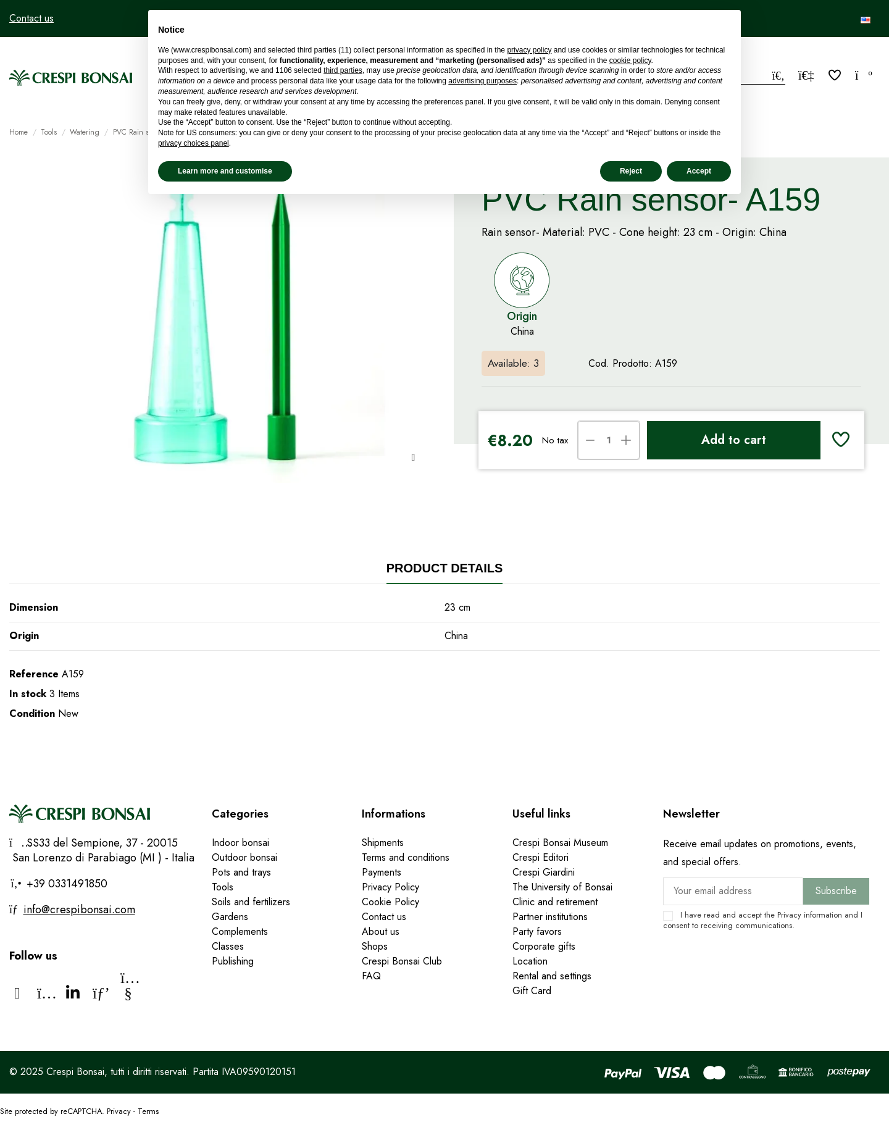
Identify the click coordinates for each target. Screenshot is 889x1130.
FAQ (371, 976)
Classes (228, 946)
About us (380, 931)
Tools (222, 887)
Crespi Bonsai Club (402, 961)
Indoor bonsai (240, 842)
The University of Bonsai (562, 887)
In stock (27, 694)
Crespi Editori (540, 857)
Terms (148, 1111)
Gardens (230, 917)
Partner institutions (550, 917)
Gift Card (531, 991)
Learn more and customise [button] (225, 171)
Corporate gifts (543, 946)
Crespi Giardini (543, 872)
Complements (240, 931)
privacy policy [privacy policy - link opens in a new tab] (529, 50)
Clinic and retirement (555, 902)
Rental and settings (551, 976)
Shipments (383, 842)
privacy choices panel (193, 143)
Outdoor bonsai (244, 857)
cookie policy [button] (630, 60)
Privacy (789, 915)
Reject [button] (631, 171)
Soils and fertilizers (251, 902)
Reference (34, 674)
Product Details (444, 568)
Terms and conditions (405, 857)
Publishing (233, 961)
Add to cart (733, 440)
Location (530, 961)
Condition (32, 713)
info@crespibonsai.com (79, 910)
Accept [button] (699, 171)
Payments (381, 872)
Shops (375, 946)
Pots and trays (241, 872)
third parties (342, 70)
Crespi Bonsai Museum (560, 842)
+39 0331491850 (65, 884)
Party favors (537, 931)
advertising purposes (482, 81)
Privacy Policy (390, 887)
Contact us (31, 18)
